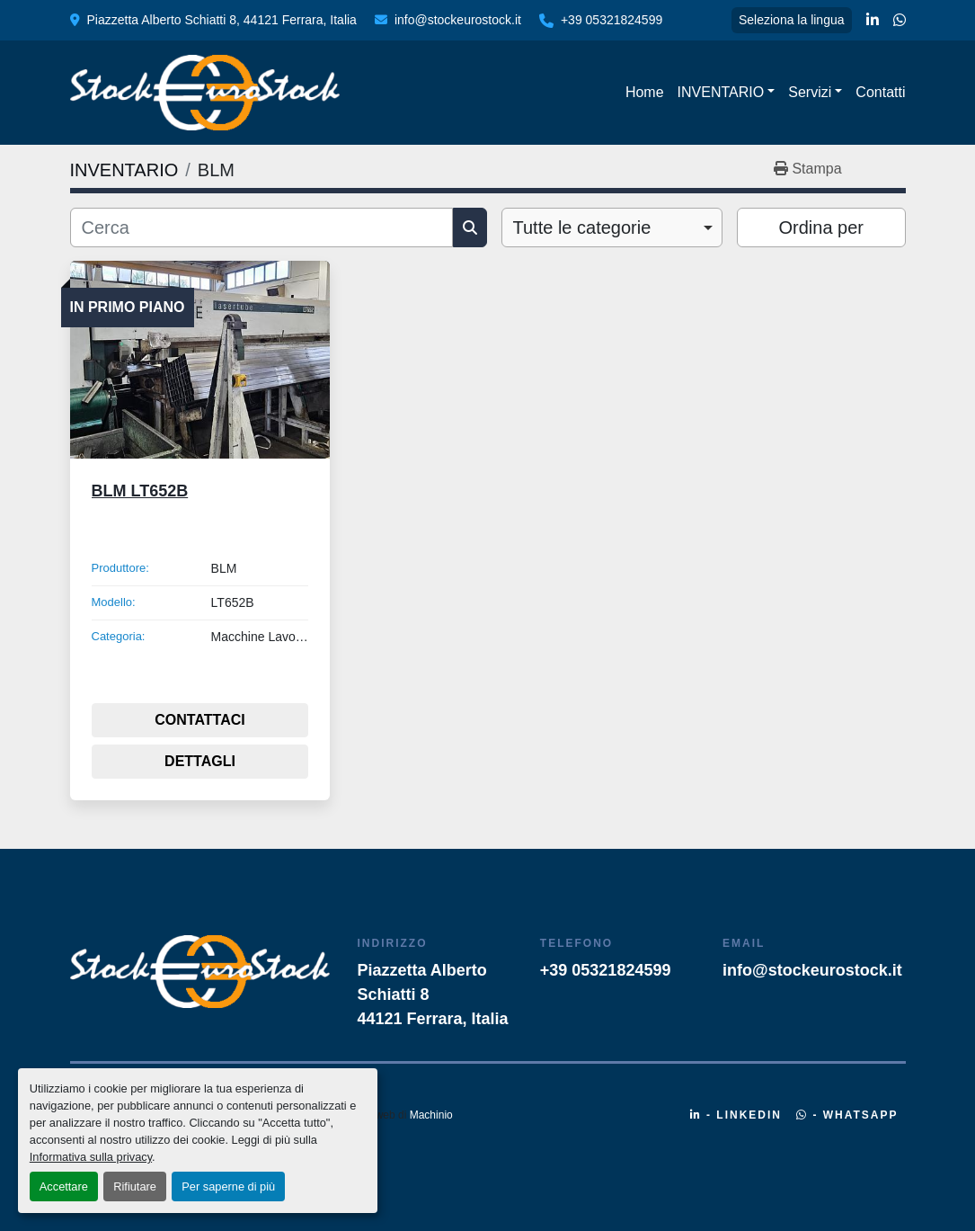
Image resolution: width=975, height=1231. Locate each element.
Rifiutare (134, 1186)
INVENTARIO (721, 92)
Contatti (880, 92)
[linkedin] (872, 20)
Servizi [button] (809, 92)
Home (644, 92)
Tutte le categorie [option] (582, 227)
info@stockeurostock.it (457, 20)
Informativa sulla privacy (91, 1157)
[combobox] (612, 227)
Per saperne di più (228, 1186)
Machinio (431, 1115)
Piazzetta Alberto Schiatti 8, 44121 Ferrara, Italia (222, 20)
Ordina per (821, 227)
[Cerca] (261, 227)
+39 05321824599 (611, 20)
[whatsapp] (899, 20)
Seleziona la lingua (792, 20)
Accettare (64, 1186)
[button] (727, 92)
